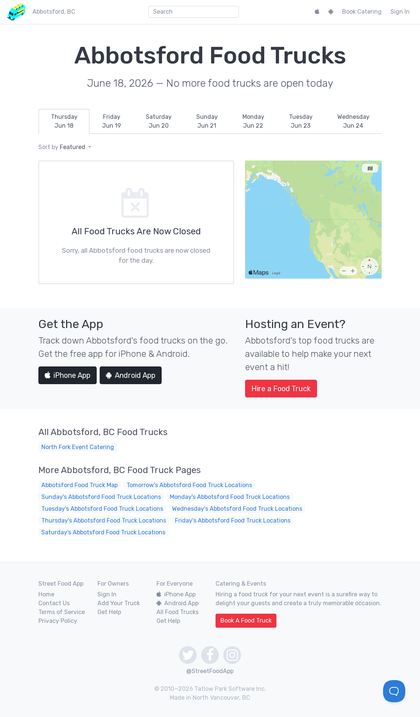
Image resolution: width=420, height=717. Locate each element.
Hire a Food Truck (281, 388)
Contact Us (54, 603)
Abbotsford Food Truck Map (79, 485)
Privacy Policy (57, 620)
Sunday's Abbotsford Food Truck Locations (101, 496)
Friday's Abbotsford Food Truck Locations (232, 520)
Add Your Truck (118, 603)
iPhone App (67, 375)
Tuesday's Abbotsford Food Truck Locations (102, 508)
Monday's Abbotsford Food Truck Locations (230, 496)
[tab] (64, 121)
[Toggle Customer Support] (394, 691)
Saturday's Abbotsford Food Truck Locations (103, 532)
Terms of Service (61, 612)
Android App (130, 375)
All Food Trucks (177, 612)
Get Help (109, 612)
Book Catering (362, 11)
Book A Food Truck (246, 620)
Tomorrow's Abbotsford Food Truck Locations (189, 485)
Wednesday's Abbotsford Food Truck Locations (237, 508)
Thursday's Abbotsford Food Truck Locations (103, 520)
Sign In (400, 11)
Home (46, 594)
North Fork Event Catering (77, 447)
